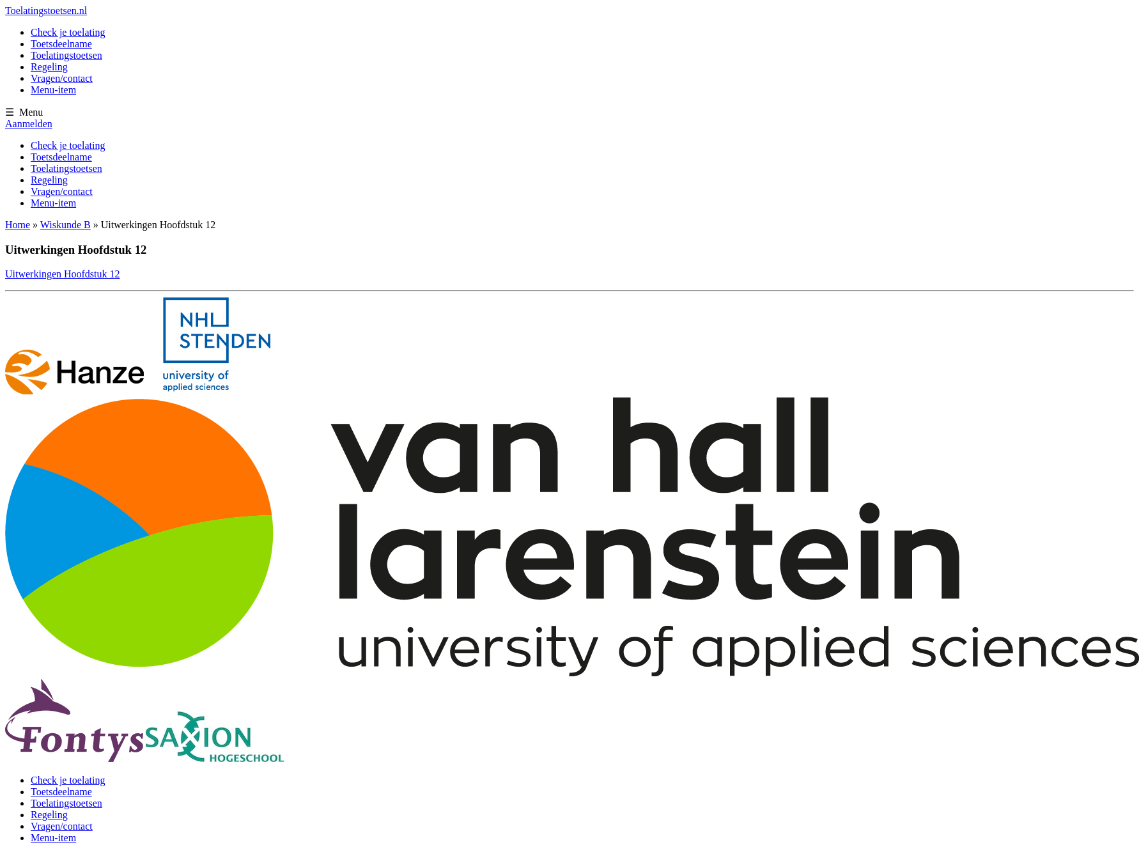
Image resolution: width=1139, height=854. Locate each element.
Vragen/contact (62, 78)
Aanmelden (28, 123)
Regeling (49, 66)
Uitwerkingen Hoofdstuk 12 (62, 273)
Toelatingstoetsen (66, 55)
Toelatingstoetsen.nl (46, 10)
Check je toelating (68, 32)
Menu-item (53, 89)
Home (17, 224)
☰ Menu (24, 112)
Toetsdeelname (61, 43)
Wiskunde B (65, 224)
